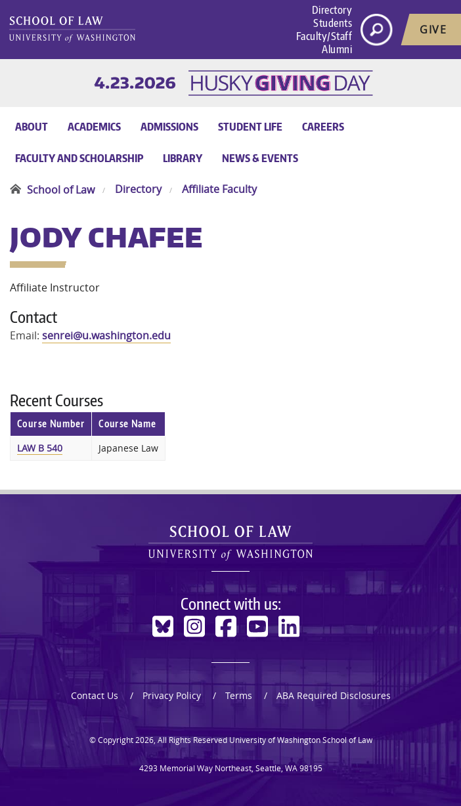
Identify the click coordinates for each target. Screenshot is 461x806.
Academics (94, 126)
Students (332, 23)
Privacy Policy (172, 695)
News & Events (260, 158)
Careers (323, 126)
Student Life (250, 126)
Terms (238, 695)
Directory (332, 9)
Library (182, 158)
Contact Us (94, 695)
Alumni (337, 49)
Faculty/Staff (324, 36)
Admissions (169, 126)
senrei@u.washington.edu (106, 335)
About (31, 126)
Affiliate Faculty (219, 189)
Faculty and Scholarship (79, 158)
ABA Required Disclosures (333, 695)
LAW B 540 (39, 448)
